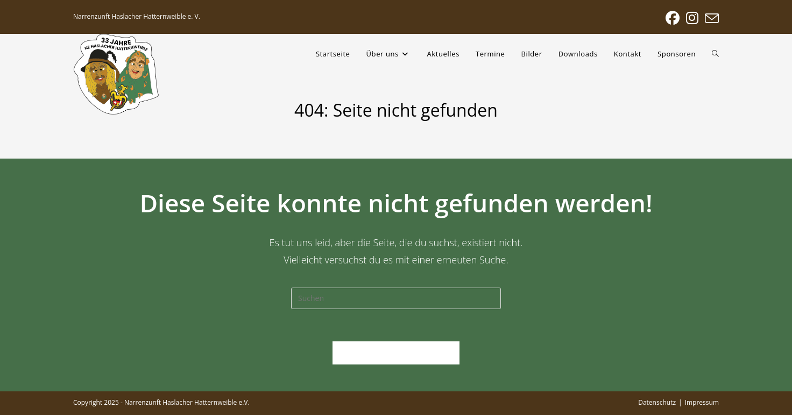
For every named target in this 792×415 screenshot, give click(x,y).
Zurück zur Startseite (396, 352)
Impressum (702, 402)
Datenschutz (657, 402)
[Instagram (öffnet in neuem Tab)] (692, 18)
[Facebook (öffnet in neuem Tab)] (672, 18)
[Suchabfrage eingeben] (396, 298)
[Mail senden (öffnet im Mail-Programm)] (710, 18)
